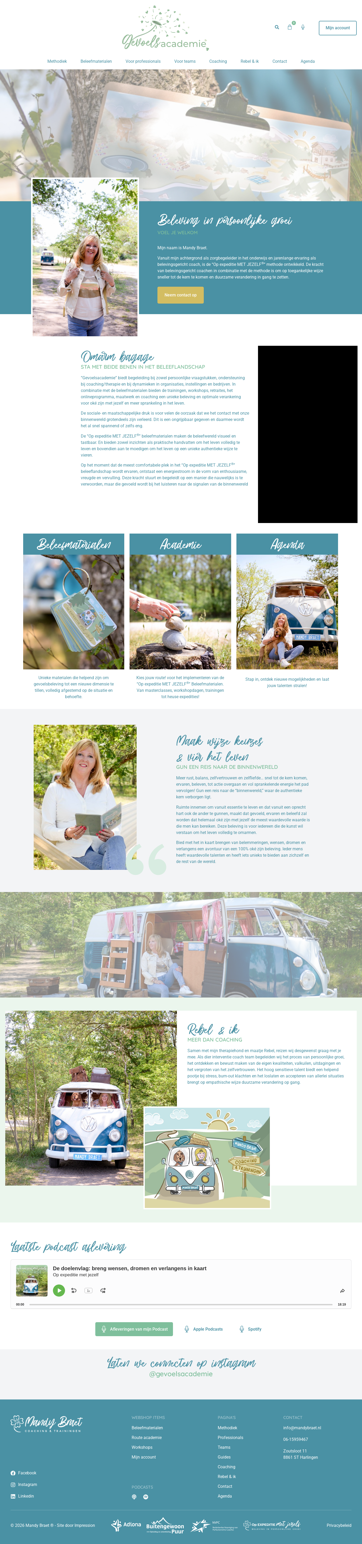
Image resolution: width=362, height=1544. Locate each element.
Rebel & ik (250, 61)
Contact (279, 61)
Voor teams (185, 61)
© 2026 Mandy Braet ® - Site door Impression (53, 1525)
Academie (180, 544)
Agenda (308, 61)
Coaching (218, 61)
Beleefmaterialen (96, 61)
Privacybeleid (339, 1525)
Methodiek (57, 61)
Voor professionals (143, 61)
